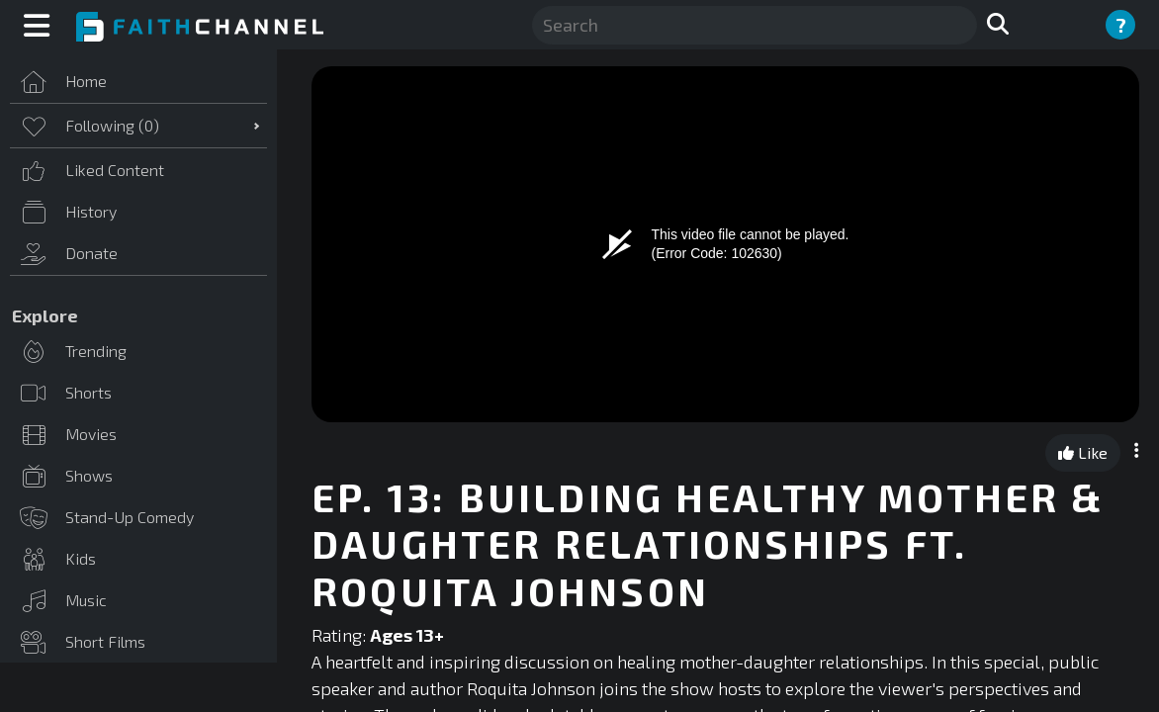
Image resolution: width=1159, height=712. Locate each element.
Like (1083, 452)
